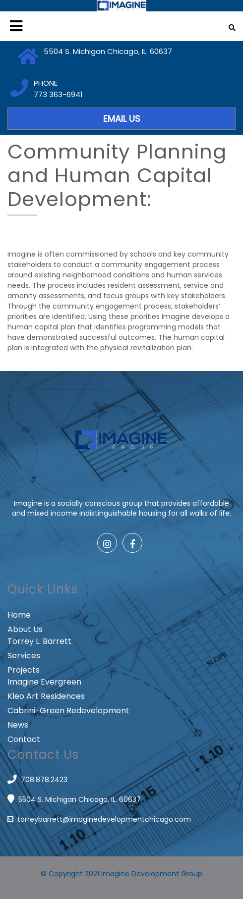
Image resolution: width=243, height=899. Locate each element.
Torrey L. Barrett (39, 641)
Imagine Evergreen (44, 681)
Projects (23, 670)
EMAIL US (121, 118)
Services (23, 655)
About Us (25, 629)
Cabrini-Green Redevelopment (68, 710)
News (17, 725)
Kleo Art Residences (46, 696)
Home (19, 615)
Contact (23, 739)
